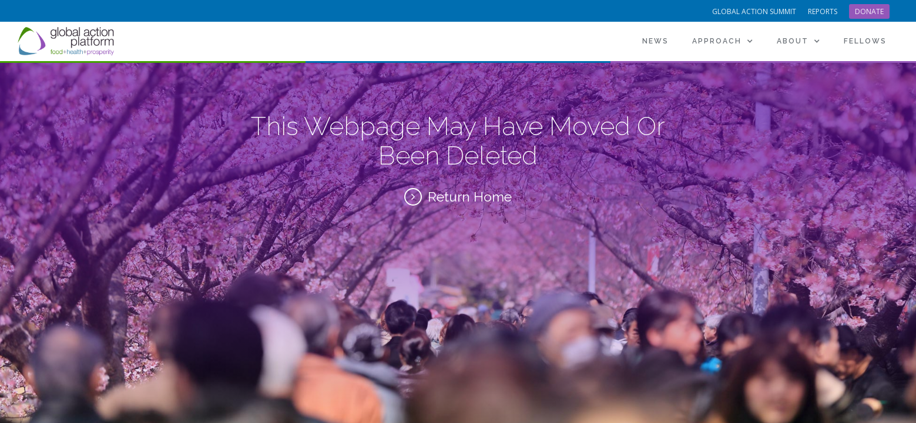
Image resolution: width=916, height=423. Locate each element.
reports (822, 11)
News (655, 41)
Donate (869, 11)
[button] (722, 41)
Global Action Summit (754, 11)
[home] (68, 41)
